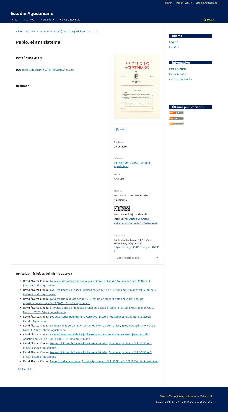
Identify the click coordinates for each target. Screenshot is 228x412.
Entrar (168, 2)
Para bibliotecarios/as (180, 79)
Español (174, 47)
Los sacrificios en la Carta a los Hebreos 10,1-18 (78, 343)
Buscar (209, 19)
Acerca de (46, 19)
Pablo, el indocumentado (65, 361)
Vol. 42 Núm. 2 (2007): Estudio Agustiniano (62, 31)
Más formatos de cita (127, 257)
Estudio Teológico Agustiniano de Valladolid (186, 396)
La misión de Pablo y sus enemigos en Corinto (78, 281)
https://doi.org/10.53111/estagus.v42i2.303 (48, 69)
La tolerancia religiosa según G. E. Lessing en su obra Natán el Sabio (91, 298)
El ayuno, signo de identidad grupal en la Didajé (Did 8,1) (85, 307)
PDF (121, 129)
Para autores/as (177, 74)
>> (31, 368)
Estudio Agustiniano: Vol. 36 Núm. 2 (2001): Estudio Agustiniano (120, 361)
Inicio (19, 31)
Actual (14, 19)
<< (17, 368)
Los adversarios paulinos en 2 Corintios (74, 316)
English (173, 42)
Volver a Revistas (70, 19)
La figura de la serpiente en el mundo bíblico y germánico (85, 325)
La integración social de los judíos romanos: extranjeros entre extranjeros (94, 334)
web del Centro (184, 2)
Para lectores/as (177, 68)
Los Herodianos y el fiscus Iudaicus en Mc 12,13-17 (81, 290)
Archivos (29, 19)
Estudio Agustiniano (32, 13)
